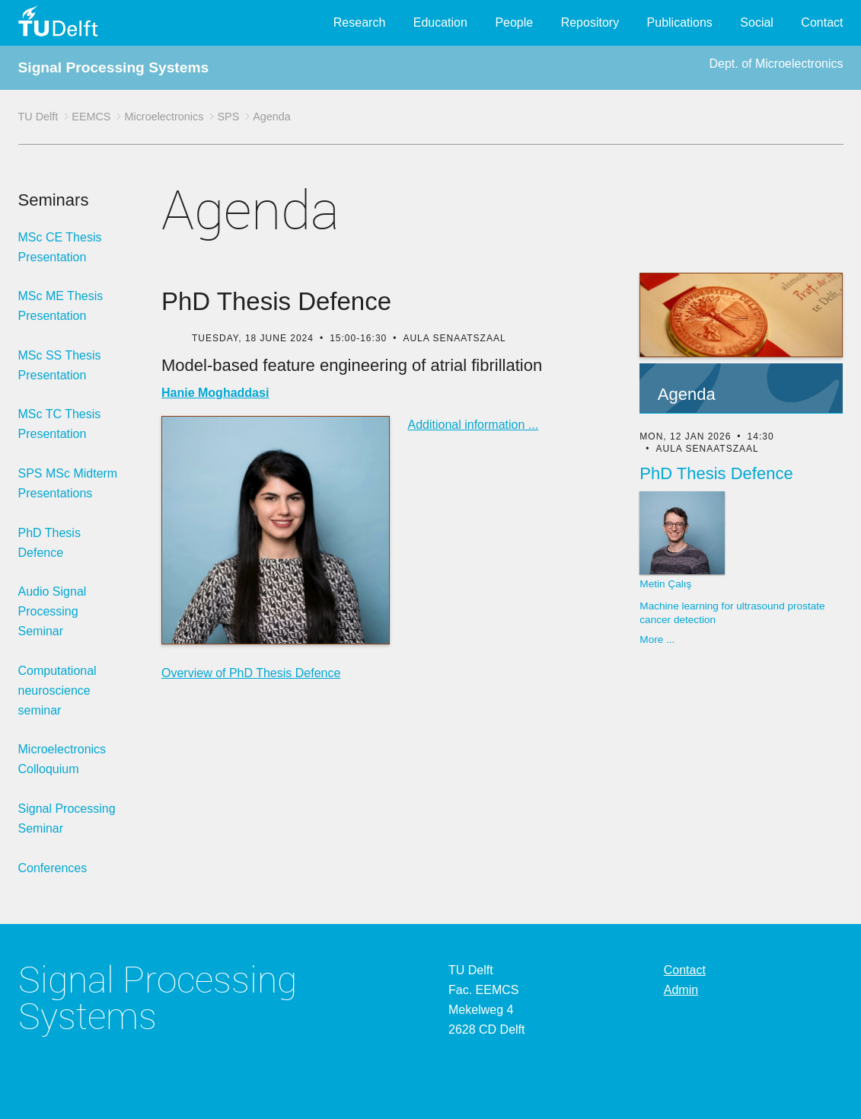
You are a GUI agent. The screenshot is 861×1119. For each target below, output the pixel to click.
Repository (590, 22)
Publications (680, 22)
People (514, 22)
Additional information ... (473, 424)
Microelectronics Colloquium (62, 759)
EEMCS (91, 116)
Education (440, 22)
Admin (681, 989)
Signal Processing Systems (113, 67)
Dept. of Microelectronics (776, 63)
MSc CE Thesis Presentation (60, 247)
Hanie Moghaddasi (215, 392)
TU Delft (38, 116)
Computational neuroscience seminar (57, 690)
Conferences (53, 868)
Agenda (272, 116)
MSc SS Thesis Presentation (59, 365)
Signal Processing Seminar (67, 818)
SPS (228, 116)
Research (359, 22)
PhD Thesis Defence (49, 542)
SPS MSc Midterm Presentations (68, 483)
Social (756, 22)
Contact (822, 22)
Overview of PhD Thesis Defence (250, 673)
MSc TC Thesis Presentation (59, 424)
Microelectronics (163, 116)
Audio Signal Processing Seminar (52, 611)
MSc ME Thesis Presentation (61, 305)
